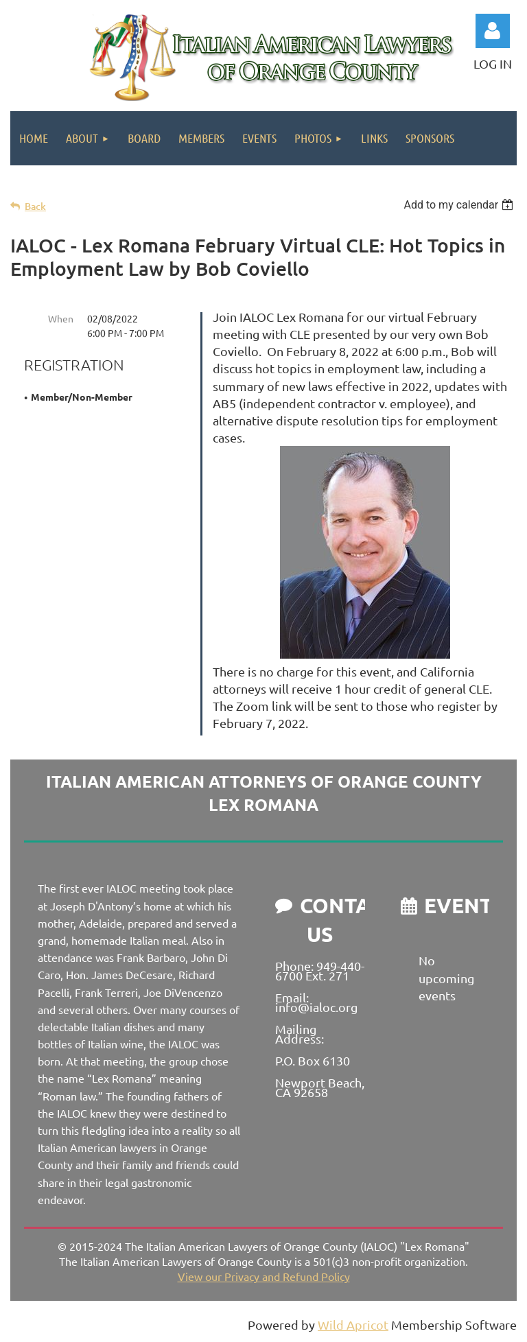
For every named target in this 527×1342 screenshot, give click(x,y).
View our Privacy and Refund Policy (264, 1276)
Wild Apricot (353, 1324)
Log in (493, 31)
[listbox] (460, 204)
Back (35, 206)
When (60, 318)
